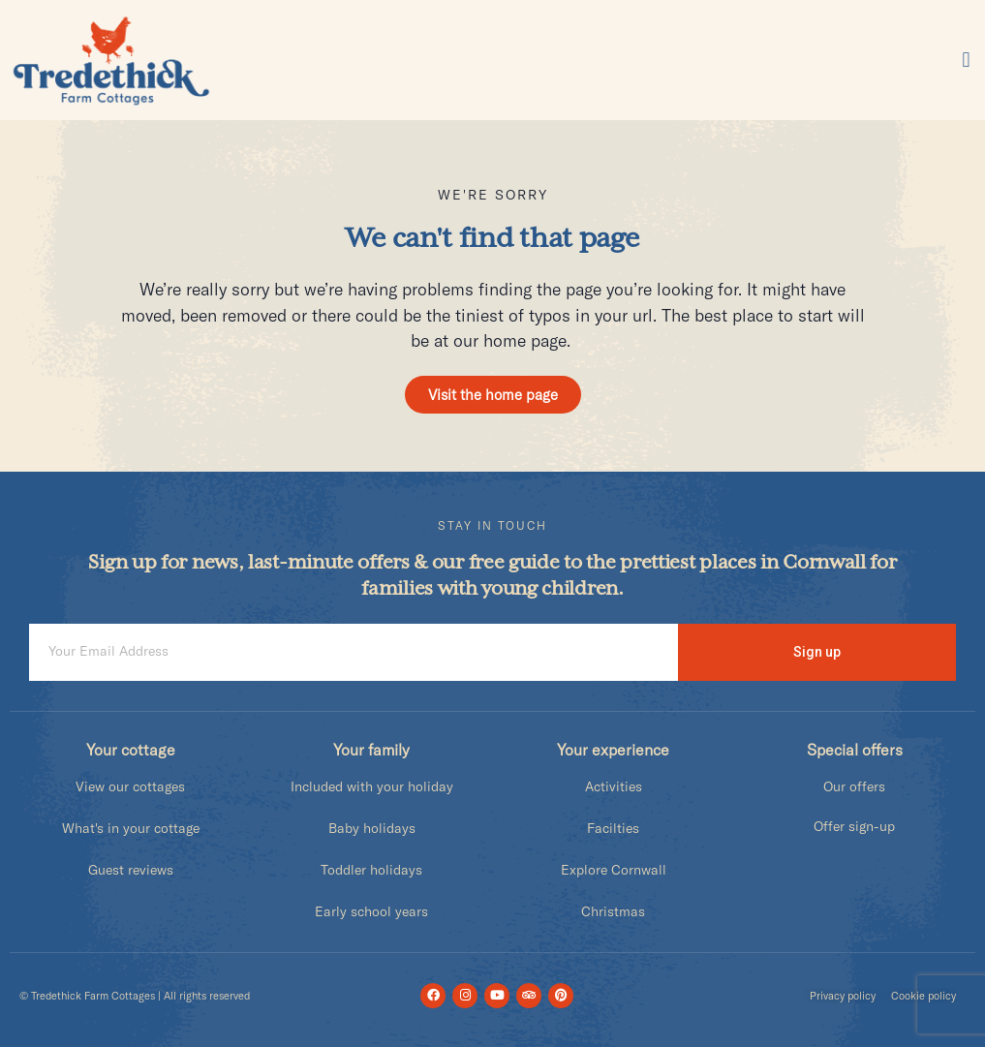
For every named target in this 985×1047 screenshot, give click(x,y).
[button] (966, 61)
